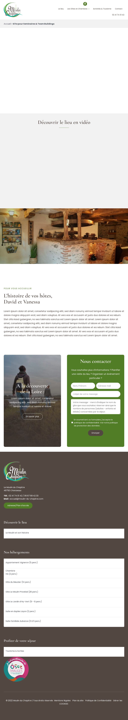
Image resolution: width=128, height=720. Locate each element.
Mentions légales (62, 700)
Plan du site (78, 700)
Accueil (7, 23)
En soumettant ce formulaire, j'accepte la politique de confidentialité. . (96, 422)
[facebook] (85, 4)
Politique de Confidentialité (98, 700)
